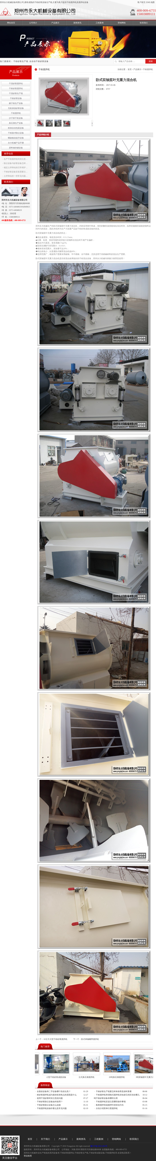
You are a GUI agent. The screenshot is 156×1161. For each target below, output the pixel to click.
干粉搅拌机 (16, 113)
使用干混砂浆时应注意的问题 (50, 1098)
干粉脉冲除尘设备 (16, 133)
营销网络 (116, 1139)
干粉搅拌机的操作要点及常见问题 (52, 1108)
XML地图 (150, 2)
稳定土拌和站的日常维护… (16, 167)
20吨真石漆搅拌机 (118, 1077)
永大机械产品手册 (16, 143)
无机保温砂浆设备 (16, 108)
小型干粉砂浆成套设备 (58, 1077)
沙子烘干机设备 (16, 118)
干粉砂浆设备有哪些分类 (107, 1098)
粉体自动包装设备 (16, 128)
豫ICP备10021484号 (98, 1146)
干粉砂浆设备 (16, 98)
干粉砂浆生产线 (20, 61)
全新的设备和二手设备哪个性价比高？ (54, 1091)
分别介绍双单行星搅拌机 (107, 1108)
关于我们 (45, 1139)
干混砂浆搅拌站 (16, 83)
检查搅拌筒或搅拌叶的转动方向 (110, 1105)
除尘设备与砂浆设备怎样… (16, 163)
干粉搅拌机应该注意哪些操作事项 (111, 1102)
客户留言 (141, 2)
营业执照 (28, 1156)
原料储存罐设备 (16, 148)
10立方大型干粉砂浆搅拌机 (55, 1039)
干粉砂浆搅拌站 (16, 88)
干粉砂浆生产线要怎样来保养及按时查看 (114, 1091)
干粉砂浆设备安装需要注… (16, 172)
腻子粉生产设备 (16, 103)
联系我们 (134, 1139)
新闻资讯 (81, 1139)
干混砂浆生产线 (16, 93)
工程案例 (98, 1139)
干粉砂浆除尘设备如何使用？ (50, 1102)
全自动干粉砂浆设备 (39, 61)
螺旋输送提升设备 (16, 138)
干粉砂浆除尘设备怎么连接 (49, 1105)
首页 (130, 69)
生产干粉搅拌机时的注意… (16, 159)
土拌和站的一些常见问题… (16, 176)
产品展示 (137, 69)
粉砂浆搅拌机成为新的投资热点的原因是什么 (57, 1095)
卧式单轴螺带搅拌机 (90, 1039)
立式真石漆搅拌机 (88, 1077)
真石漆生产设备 (16, 123)
